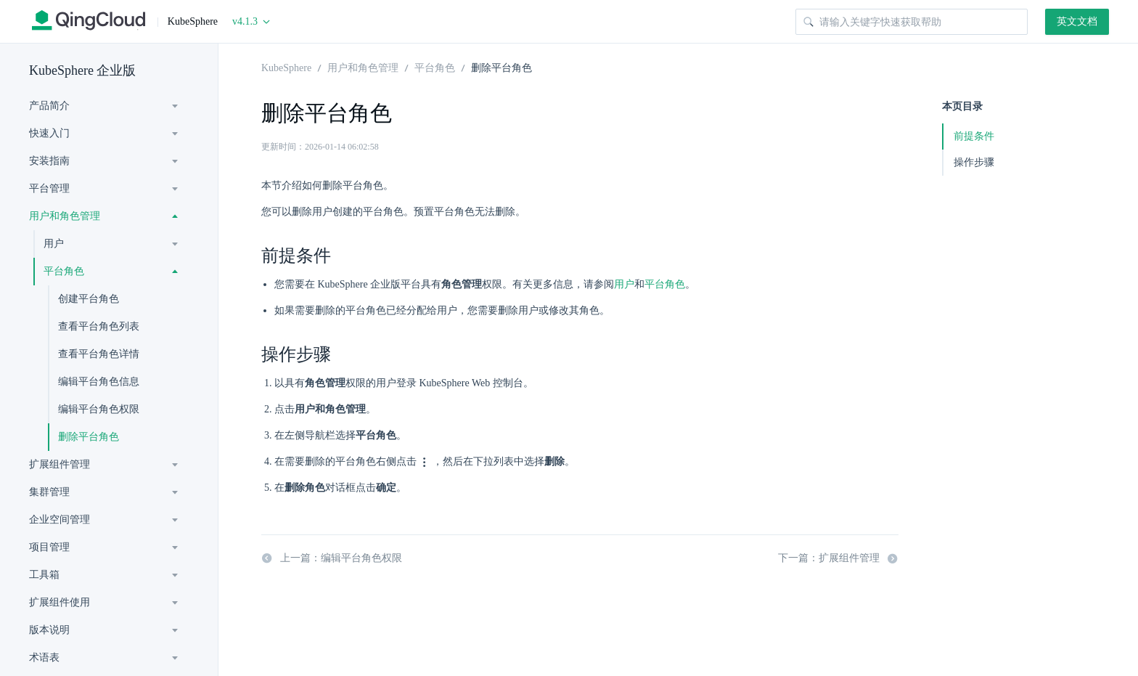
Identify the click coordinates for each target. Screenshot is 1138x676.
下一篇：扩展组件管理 (838, 558)
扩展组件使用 (59, 602)
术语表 (44, 657)
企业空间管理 (59, 519)
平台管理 (49, 188)
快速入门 (49, 133)
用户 (54, 243)
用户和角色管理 (64, 216)
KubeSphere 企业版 (82, 70)
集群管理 (49, 491)
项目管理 (49, 547)
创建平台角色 (88, 298)
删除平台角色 (88, 436)
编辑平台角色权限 (98, 409)
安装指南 (49, 160)
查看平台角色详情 (98, 354)
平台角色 (64, 271)
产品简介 (49, 105)
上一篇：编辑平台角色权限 (331, 558)
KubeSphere (286, 67)
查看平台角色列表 (98, 326)
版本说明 (49, 629)
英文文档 (1077, 21)
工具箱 (44, 574)
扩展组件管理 (59, 464)
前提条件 (974, 136)
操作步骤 (974, 162)
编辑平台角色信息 (98, 381)
